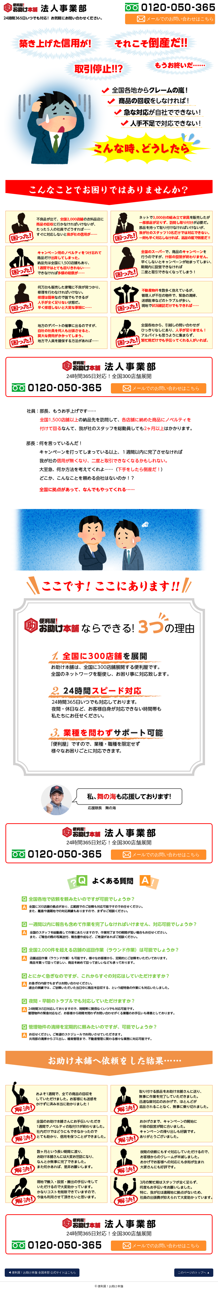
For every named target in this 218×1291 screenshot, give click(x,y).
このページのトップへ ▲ (194, 1272)
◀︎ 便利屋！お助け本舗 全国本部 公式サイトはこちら (42, 1272)
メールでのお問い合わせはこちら (180, 18)
